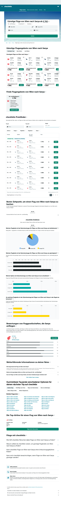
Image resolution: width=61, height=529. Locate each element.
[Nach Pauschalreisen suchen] (2, 18)
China (13, 42)
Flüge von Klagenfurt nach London (31, 398)
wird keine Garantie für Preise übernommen (35, 487)
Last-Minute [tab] (27, 51)
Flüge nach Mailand (11, 408)
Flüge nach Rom (45, 403)
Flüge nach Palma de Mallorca (13, 410)
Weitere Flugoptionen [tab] (23, 390)
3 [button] (55, 195)
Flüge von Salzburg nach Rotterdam (31, 400)
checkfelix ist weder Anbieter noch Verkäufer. (33, 490)
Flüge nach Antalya (28, 410)
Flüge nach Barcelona (28, 406)
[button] (2, 6)
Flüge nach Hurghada (28, 408)
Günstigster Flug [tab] (10, 51)
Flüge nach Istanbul (11, 405)
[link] (14, 110)
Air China (14, 336)
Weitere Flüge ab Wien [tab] (12, 390)
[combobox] (29, 24)
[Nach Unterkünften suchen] (2, 13)
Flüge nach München (11, 403)
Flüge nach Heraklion (28, 403)
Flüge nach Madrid (45, 406)
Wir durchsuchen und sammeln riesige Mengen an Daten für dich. (33, 493)
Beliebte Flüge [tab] (10, 387)
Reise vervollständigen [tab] (45, 387)
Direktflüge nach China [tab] (20, 387)
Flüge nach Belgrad (45, 401)
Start (6, 42)
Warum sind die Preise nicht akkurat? (33, 495)
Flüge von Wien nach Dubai (12, 396)
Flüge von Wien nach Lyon (12, 401)
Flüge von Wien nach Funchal (47, 398)
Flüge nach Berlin (45, 408)
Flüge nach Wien (27, 405)
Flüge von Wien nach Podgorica (48, 396)
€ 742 (45, 21)
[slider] (59, 127)
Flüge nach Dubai (10, 406)
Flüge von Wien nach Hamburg (13, 400)
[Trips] (2, 21)
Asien (10, 42)
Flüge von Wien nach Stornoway (30, 401)
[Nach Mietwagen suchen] (2, 15)
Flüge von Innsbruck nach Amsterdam (31, 396)
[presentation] (48, 21)
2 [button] (53, 195)
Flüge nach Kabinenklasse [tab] (33, 387)
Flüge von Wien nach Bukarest (48, 400)
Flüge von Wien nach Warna (12, 398)
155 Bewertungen (15, 339)
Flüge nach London (45, 405)
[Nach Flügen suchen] (2, 10)
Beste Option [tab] (19, 51)
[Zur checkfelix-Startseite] (8, 6)
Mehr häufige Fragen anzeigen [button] (32, 377)
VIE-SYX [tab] (32, 211)
